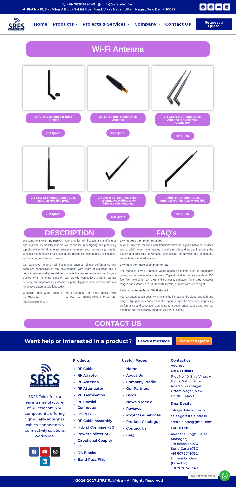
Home (41, 24)
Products (65, 24)
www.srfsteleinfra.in (53, 297)
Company (147, 24)
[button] (65, 24)
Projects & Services (105, 24)
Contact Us (178, 24)
